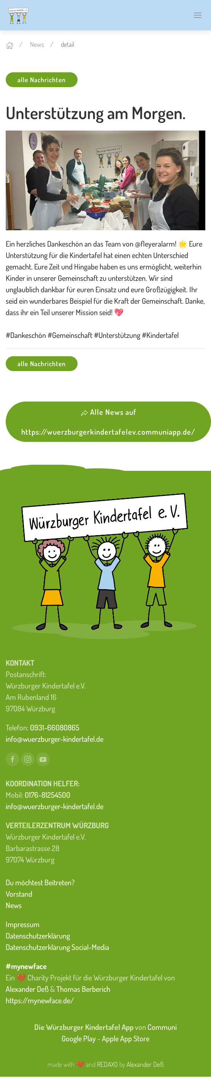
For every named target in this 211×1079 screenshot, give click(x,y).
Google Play (79, 1038)
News (37, 44)
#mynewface (26, 966)
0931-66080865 (54, 727)
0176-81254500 (47, 795)
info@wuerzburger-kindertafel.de (54, 739)
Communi (162, 1027)
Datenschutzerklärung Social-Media (57, 947)
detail (67, 44)
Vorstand (19, 894)
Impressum (23, 924)
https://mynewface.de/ (40, 1000)
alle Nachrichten (41, 79)
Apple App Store (125, 1038)
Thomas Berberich (83, 989)
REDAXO (107, 1064)
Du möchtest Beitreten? (40, 882)
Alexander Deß (27, 989)
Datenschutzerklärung (38, 935)
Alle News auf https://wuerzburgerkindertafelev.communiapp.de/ (108, 422)
